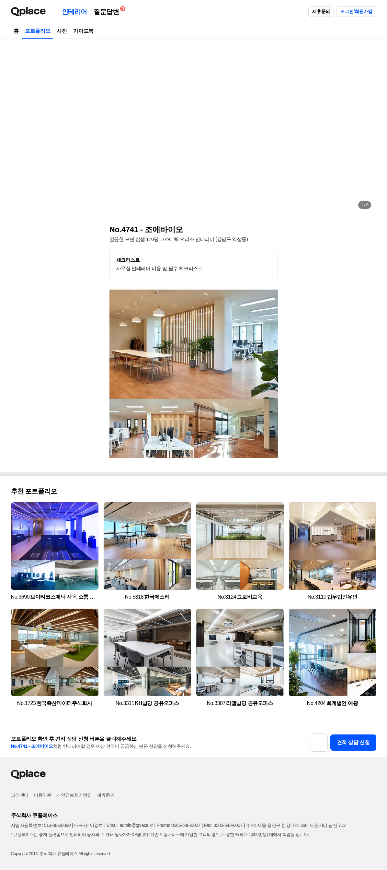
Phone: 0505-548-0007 (178, 825)
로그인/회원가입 (356, 11)
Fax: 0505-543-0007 (223, 825)
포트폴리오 (37, 31)
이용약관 (42, 795)
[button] (22, 126)
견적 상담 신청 (353, 742)
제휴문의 (321, 11)
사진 (62, 31)
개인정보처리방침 (74, 795)
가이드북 (83, 31)
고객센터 (19, 795)
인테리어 (74, 11)
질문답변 (108, 10)
